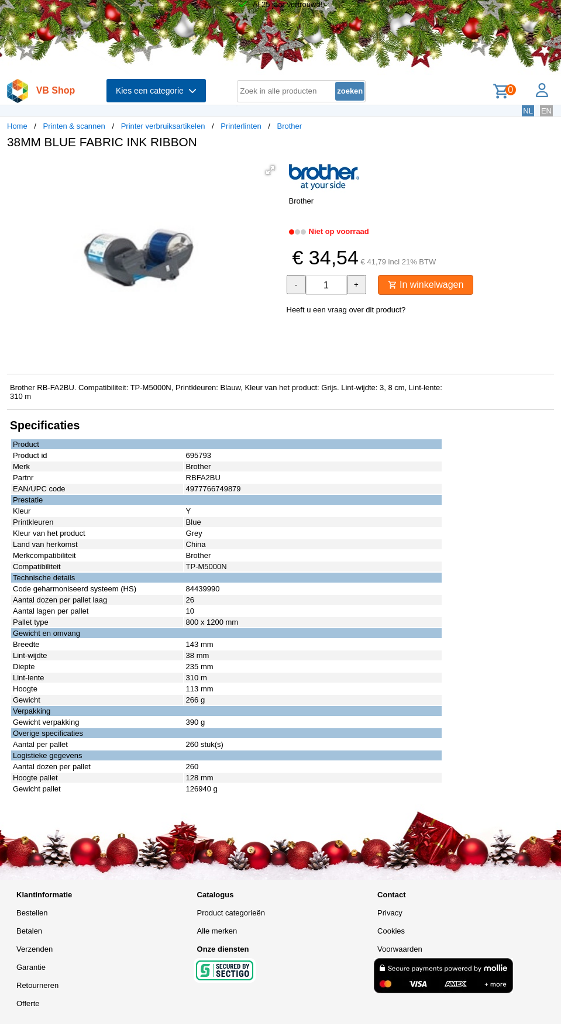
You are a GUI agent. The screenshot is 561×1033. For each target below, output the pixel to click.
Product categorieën (231, 912)
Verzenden (34, 949)
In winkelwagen (426, 285)
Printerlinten (241, 126)
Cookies (391, 931)
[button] (270, 170)
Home (17, 126)
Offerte (28, 1003)
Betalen (29, 931)
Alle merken (217, 931)
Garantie (31, 967)
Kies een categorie (156, 90)
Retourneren (37, 985)
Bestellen (31, 912)
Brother (289, 126)
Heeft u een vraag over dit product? (346, 309)
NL (528, 110)
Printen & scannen (74, 126)
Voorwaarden (399, 949)
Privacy (389, 912)
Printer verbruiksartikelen (163, 126)
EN (546, 110)
